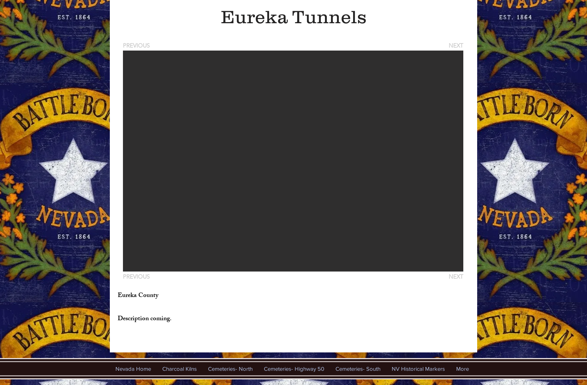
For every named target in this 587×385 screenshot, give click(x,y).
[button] (293, 161)
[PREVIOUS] (137, 45)
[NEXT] (455, 45)
